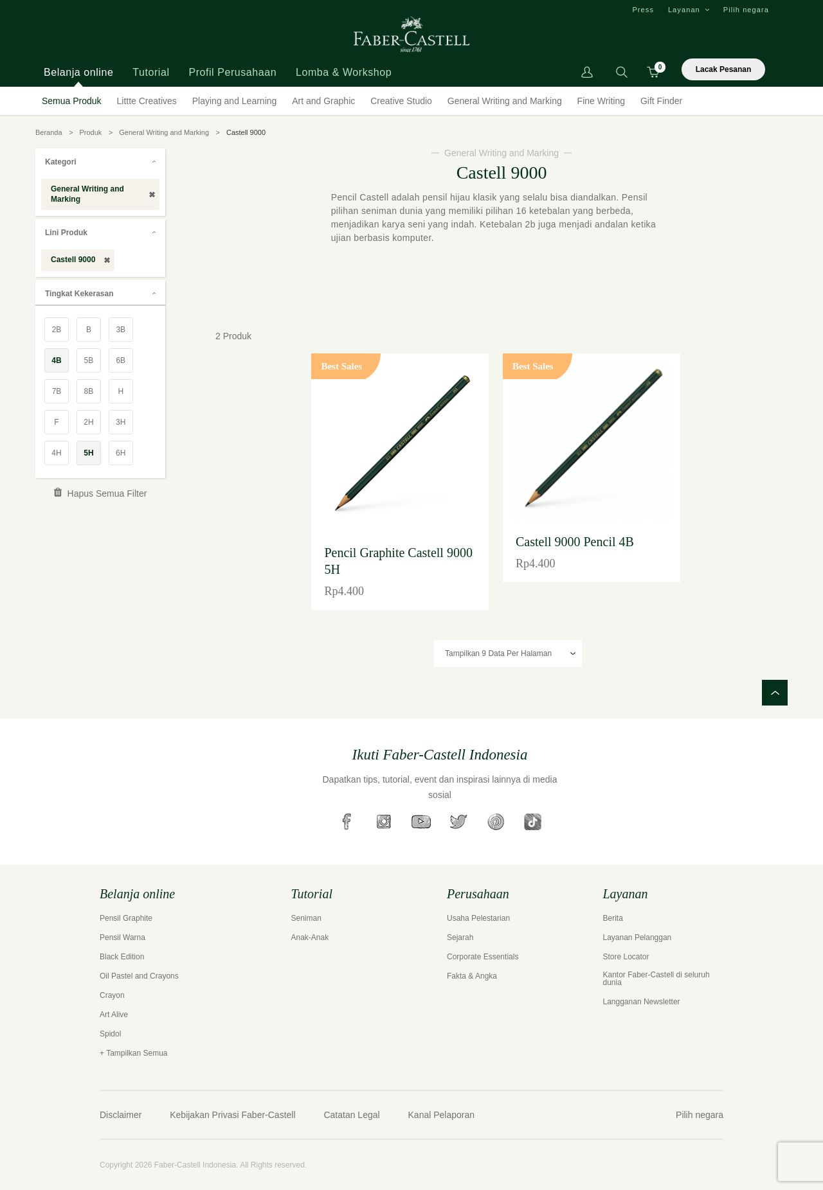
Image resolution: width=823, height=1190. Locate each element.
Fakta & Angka (472, 976)
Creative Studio (401, 101)
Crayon (112, 995)
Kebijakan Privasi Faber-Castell (232, 1114)
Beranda (48, 132)
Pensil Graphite (126, 918)
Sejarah (460, 937)
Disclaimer (120, 1114)
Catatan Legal (351, 1114)
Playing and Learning (234, 101)
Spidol (110, 1034)
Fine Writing (601, 101)
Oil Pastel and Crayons (139, 976)
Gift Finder (661, 101)
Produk (90, 132)
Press (643, 9)
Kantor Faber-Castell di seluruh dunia (656, 978)
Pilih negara (746, 9)
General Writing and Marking (505, 101)
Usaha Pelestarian (478, 918)
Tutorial (150, 72)
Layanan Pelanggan (637, 937)
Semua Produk (72, 101)
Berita (613, 918)
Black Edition (122, 957)
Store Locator (626, 957)
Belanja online (78, 72)
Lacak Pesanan (724, 69)
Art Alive (114, 1014)
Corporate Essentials (482, 957)
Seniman (306, 918)
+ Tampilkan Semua (134, 1053)
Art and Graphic (323, 101)
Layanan (684, 9)
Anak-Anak (310, 937)
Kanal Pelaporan (441, 1114)
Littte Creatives (147, 101)
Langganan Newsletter (641, 1002)
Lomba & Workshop (344, 72)
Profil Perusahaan (232, 72)
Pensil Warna (122, 937)
